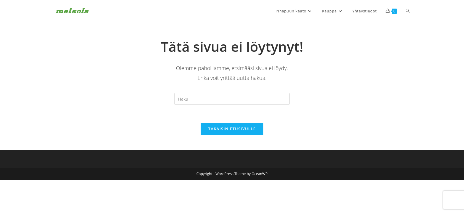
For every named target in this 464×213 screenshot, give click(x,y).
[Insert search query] (232, 99)
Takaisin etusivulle (232, 128)
